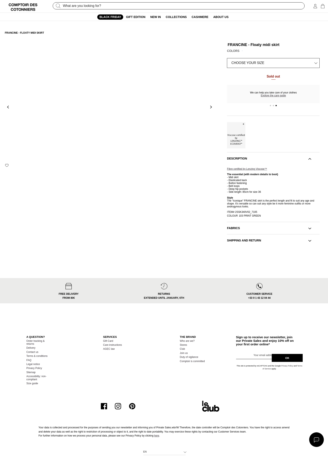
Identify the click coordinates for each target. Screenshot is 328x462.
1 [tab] (270, 105)
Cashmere (200, 17)
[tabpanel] (273, 94)
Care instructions (112, 344)
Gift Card (108, 340)
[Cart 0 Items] (322, 6)
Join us (184, 353)
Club (182, 348)
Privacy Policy (34, 368)
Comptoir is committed (192, 361)
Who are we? (187, 340)
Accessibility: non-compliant (36, 378)
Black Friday (110, 17)
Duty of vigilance (189, 357)
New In (155, 17)
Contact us (32, 352)
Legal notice (33, 364)
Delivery (30, 347)
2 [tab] (273, 105)
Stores (183, 344)
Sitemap (31, 372)
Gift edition (135, 17)
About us (220, 17)
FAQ (28, 360)
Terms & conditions (36, 356)
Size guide (32, 383)
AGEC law (109, 348)
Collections (176, 17)
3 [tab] (276, 105)
